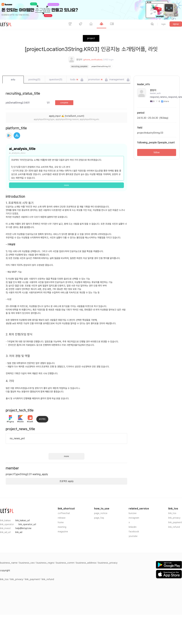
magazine (63, 531)
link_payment (175, 522)
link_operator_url (27, 524)
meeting (62, 527)
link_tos (172, 513)
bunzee (132, 513)
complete (64, 103)
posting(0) (34, 79)
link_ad (18, 532)
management (116, 79)
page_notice (100, 513)
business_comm (65, 562)
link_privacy (174, 517)
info (13, 79)
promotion (95, 79)
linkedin (132, 527)
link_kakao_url (22, 520)
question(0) (55, 79)
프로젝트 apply (66, 481)
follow (157, 152)
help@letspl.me (23, 528)
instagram (134, 517)
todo (74, 79)
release (61, 517)
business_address (86, 562)
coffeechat (64, 513)
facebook (134, 531)
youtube (133, 536)
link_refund (174, 527)
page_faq (99, 517)
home (61, 522)
